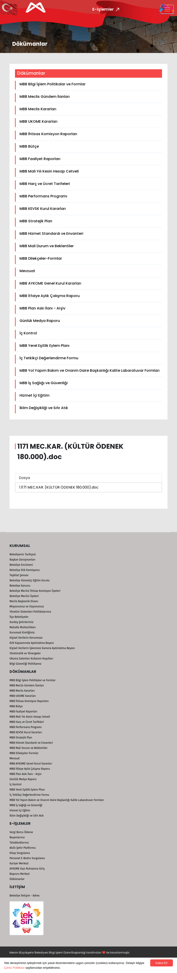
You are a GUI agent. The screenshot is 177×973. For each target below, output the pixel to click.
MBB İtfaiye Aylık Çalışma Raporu (50, 295)
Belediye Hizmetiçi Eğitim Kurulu (30, 580)
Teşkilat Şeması (19, 575)
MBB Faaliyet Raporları (40, 158)
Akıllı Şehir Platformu (23, 847)
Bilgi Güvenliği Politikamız (25, 663)
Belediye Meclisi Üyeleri (24, 596)
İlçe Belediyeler (19, 616)
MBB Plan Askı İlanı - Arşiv (42, 308)
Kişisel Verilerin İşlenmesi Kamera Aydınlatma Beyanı (42, 648)
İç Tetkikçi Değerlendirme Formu (49, 358)
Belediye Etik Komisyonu (25, 570)
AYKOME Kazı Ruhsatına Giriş (27, 868)
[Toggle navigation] (167, 9)
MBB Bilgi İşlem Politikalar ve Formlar (53, 84)
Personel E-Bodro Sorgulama (27, 858)
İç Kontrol (28, 333)
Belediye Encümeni (21, 564)
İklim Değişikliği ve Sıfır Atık (44, 407)
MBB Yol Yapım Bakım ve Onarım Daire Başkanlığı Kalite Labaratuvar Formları (90, 370)
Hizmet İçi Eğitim (34, 395)
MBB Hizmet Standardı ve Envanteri (51, 233)
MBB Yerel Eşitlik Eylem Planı (44, 345)
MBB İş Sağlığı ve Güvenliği (44, 383)
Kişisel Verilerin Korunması (26, 637)
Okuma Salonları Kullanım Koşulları (31, 658)
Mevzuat (27, 270)
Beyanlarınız (17, 837)
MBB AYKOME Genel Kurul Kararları (50, 283)
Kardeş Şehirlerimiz (21, 622)
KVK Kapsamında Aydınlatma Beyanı (32, 643)
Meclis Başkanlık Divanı (24, 601)
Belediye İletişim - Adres (24, 895)
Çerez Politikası (14, 967)
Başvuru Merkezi (20, 873)
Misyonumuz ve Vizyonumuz (27, 606)
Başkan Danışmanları (22, 559)
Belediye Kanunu (20, 585)
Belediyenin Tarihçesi (23, 554)
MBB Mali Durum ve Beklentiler (47, 246)
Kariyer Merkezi (19, 863)
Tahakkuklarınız (19, 842)
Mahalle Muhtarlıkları (23, 627)
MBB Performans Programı (43, 196)
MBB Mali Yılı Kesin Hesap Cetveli (49, 171)
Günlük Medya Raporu (40, 320)
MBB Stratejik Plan (36, 221)
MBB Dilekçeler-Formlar (41, 258)
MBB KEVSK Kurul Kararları (43, 208)
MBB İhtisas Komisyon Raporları (48, 134)
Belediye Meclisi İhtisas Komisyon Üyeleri (35, 590)
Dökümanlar (17, 879)
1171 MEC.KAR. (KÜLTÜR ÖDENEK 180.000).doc (59, 487)
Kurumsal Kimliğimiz (22, 632)
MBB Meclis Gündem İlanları (45, 96)
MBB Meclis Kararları (38, 109)
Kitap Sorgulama (20, 853)
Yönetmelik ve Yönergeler (25, 653)
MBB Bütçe (29, 146)
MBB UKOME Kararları (38, 121)
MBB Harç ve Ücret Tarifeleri (45, 183)
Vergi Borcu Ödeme (21, 832)
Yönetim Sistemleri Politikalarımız (30, 611)
